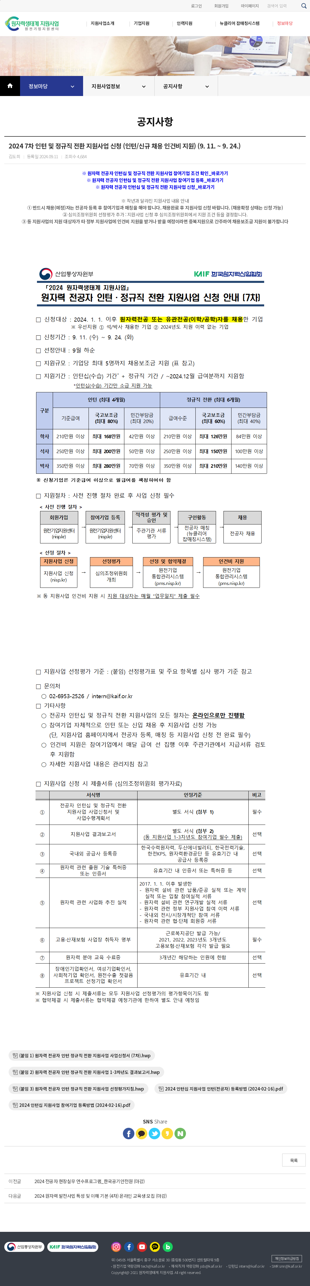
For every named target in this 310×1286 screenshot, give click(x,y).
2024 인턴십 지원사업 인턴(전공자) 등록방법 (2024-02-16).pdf (224, 1089)
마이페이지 (250, 6)
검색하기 (304, 6)
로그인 (196, 6)
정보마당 (52, 86)
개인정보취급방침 (287, 1258)
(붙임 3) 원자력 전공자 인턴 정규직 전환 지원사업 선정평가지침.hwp (81, 1089)
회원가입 (221, 6)
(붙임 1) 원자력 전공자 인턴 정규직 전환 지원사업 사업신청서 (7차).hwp (85, 1055)
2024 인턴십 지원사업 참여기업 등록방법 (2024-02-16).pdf (74, 1105)
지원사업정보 (119, 86)
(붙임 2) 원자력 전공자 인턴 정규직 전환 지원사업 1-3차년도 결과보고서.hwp (89, 1072)
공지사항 (187, 86)
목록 (294, 1160)
